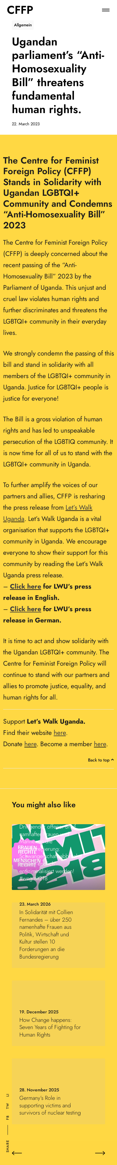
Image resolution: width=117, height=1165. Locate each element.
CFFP (20, 10)
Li (7, 1095)
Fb (7, 1117)
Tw (7, 1106)
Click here (25, 586)
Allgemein (23, 25)
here (30, 744)
